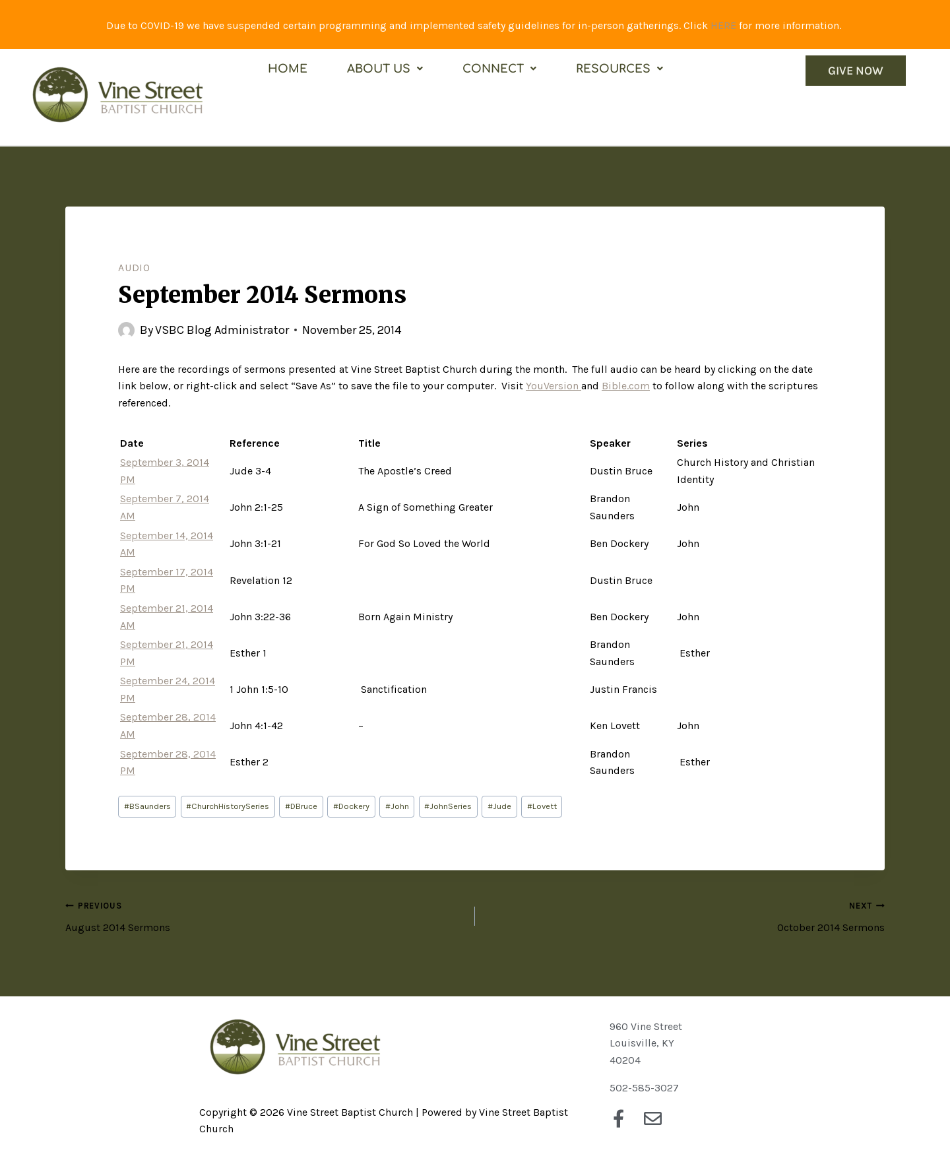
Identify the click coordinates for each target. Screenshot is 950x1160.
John (397, 806)
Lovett (542, 806)
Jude (499, 806)
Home (287, 69)
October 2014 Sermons (685, 915)
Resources (619, 69)
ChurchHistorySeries (227, 806)
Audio (134, 267)
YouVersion (553, 385)
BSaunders (147, 806)
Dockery (351, 806)
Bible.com (626, 385)
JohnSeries (448, 806)
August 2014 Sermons (264, 915)
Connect (499, 69)
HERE (723, 25)
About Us (385, 69)
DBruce (301, 806)
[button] (385, 69)
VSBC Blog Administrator (222, 330)
